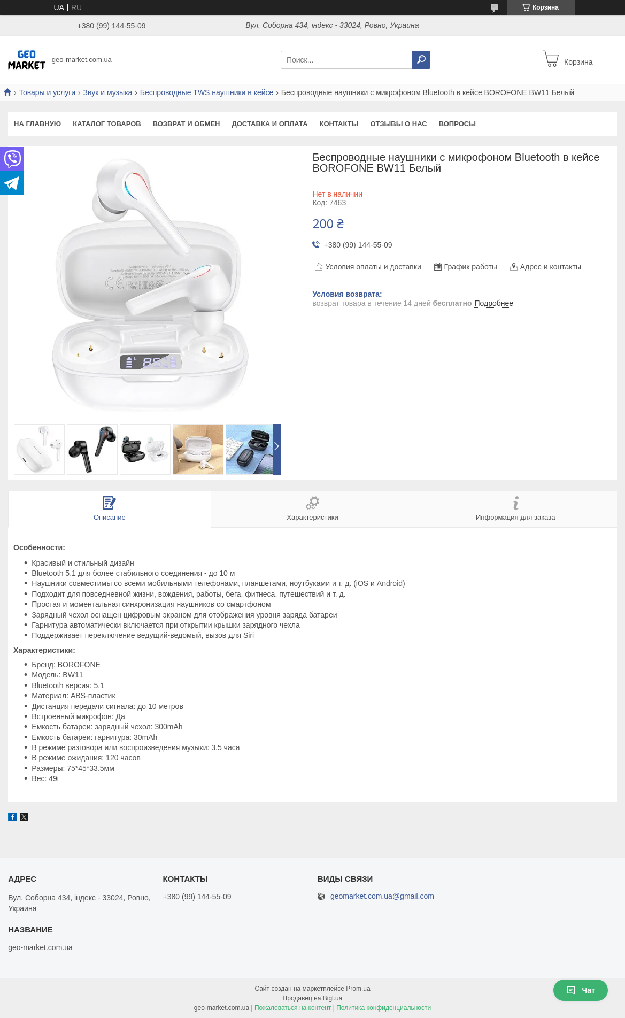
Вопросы (457, 124)
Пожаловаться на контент (292, 1008)
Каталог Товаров (107, 124)
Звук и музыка (108, 92)
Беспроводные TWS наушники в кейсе (207, 92)
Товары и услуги (47, 92)
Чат (580, 990)
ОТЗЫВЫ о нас (398, 124)
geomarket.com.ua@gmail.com (382, 896)
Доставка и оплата (269, 124)
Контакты (339, 124)
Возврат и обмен (186, 124)
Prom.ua (358, 988)
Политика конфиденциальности (383, 1008)
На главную (37, 124)
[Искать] (421, 60)
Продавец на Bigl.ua (313, 998)
